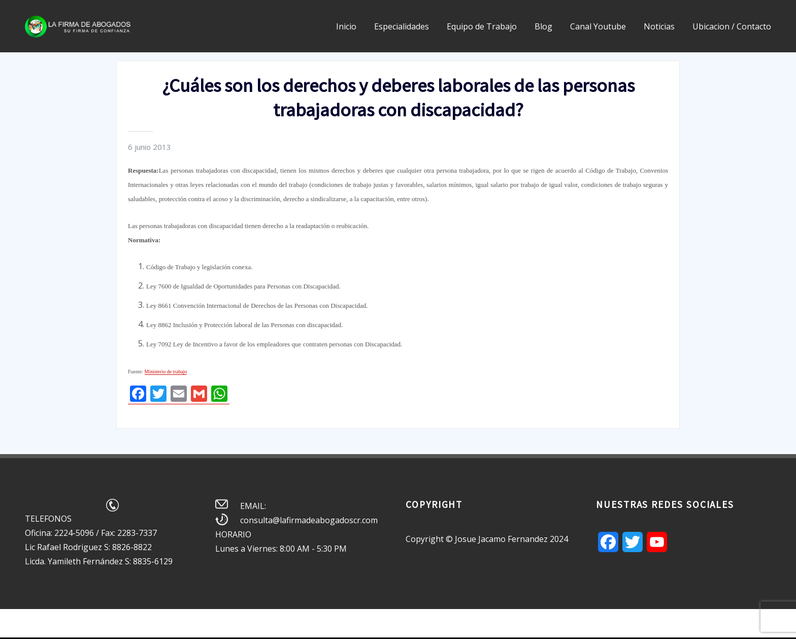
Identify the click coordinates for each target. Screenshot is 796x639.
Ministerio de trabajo (166, 371)
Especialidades (401, 26)
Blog (543, 26)
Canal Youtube (598, 26)
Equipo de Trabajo (482, 26)
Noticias (659, 26)
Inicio (346, 26)
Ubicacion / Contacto (731, 26)
